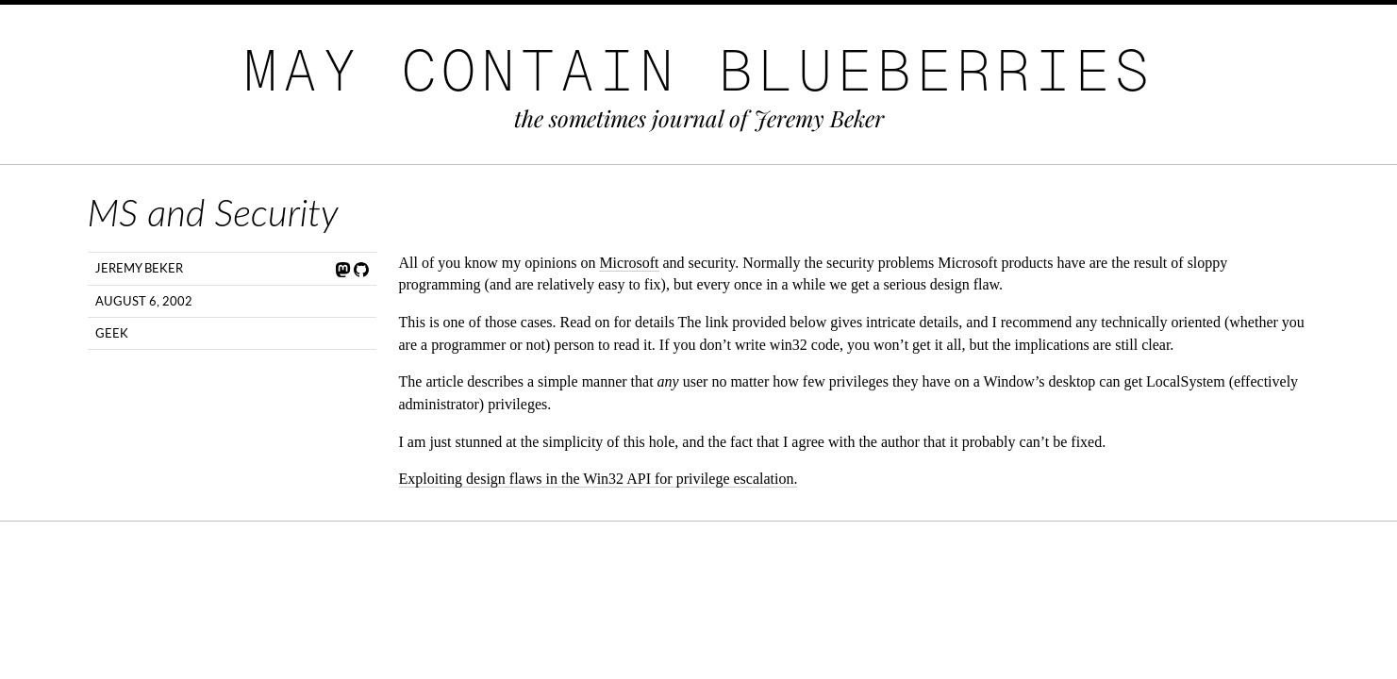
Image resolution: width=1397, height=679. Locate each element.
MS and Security (213, 212)
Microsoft (628, 263)
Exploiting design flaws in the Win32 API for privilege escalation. (598, 479)
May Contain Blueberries (699, 71)
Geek (111, 332)
